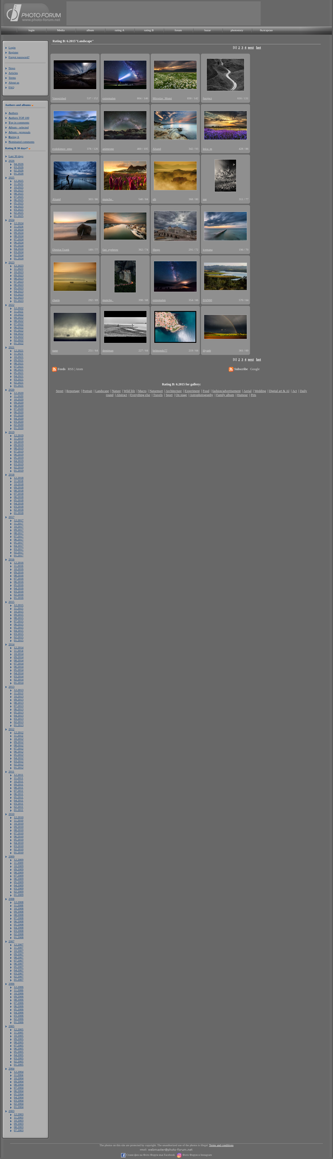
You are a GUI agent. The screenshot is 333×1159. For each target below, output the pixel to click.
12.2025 (18, 180)
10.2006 (18, 993)
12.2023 (18, 265)
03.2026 (18, 167)
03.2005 (18, 1058)
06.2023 (18, 284)
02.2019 (18, 467)
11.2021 (18, 353)
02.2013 (18, 721)
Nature (116, 391)
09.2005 (18, 1039)
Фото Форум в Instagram (197, 1154)
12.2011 (18, 774)
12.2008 (18, 902)
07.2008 (18, 918)
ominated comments (21, 141)
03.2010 (18, 846)
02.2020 (18, 424)
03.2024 (18, 252)
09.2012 (18, 741)
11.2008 (18, 905)
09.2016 (18, 572)
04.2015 (18, 630)
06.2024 (18, 242)
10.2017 (18, 526)
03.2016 (18, 591)
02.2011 (18, 806)
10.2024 (18, 229)
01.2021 (18, 385)
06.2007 (18, 963)
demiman (107, 350)
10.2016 (18, 569)
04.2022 (18, 333)
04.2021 (18, 376)
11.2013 (18, 693)
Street (59, 391)
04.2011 (18, 800)
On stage (181, 395)
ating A (14, 137)
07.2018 (18, 493)
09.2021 (18, 360)
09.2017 (18, 529)
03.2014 (18, 676)
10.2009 (18, 866)
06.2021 (18, 369)
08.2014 (18, 660)
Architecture (174, 391)
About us (14, 82)
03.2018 (18, 506)
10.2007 (18, 950)
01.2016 (18, 597)
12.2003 (18, 1114)
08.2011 (18, 787)
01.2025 (18, 215)
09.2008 (18, 911)
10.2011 (18, 781)
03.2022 (18, 336)
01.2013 (18, 725)
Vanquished (59, 98)
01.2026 (18, 173)
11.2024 (18, 226)
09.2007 (18, 954)
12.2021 (18, 350)
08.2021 (18, 363)
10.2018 (18, 484)
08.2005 (18, 1042)
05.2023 (18, 288)
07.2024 (18, 239)
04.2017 (18, 545)
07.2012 (18, 748)
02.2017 (18, 552)
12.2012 (18, 732)
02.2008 (18, 934)
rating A (119, 30)
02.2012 (18, 764)
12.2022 (18, 308)
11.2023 (18, 268)
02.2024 (18, 255)
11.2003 (18, 1117)
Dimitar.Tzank (60, 249)
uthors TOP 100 (19, 117)
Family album (225, 395)
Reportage (73, 391)
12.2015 (18, 605)
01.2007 (18, 979)
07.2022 (18, 324)
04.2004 (18, 1097)
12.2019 (18, 435)
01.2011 (18, 810)
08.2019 (18, 448)
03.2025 (18, 209)
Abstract (121, 395)
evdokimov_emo (62, 148)
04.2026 (18, 163)
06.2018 (18, 497)
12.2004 (18, 1071)
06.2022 (18, 327)
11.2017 (18, 523)
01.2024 (18, 258)
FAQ (11, 87)
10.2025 (18, 187)
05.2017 (18, 542)
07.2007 (18, 960)
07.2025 (18, 196)
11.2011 (18, 778)
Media (61, 30)
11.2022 (18, 311)
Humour (242, 395)
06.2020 (18, 412)
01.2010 (18, 852)
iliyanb (207, 350)
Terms (12, 77)
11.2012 (18, 735)
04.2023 (18, 291)
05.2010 (18, 839)
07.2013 (18, 705)
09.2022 (18, 317)
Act (294, 391)
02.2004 (18, 1103)
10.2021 (18, 356)
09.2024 (18, 232)
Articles (13, 72)
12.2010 (18, 817)
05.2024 (18, 245)
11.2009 (18, 862)
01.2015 (18, 640)
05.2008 (18, 924)
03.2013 (18, 718)
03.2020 (18, 421)
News (12, 68)
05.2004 (18, 1094)
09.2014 (18, 657)
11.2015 (18, 608)
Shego (156, 249)
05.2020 (18, 415)
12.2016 (18, 562)
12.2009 (18, 859)
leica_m (207, 148)
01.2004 (18, 1107)
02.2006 (18, 1018)
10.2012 (18, 738)
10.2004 (18, 1078)
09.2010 (18, 826)
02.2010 (18, 849)
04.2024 (18, 248)
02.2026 (18, 170)
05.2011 (18, 797)
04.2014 (18, 673)
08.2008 (18, 914)
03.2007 (18, 973)
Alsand (157, 148)
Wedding (260, 391)
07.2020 (18, 408)
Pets (253, 395)
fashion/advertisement (226, 391)
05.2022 (18, 330)
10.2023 (18, 272)
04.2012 (18, 758)
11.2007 (18, 947)
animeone (108, 148)
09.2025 (18, 190)
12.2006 (18, 986)
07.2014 (18, 663)
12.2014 (18, 647)
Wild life (129, 391)
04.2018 (18, 503)
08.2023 (18, 278)
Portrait (87, 391)
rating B (149, 30)
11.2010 (18, 820)
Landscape (102, 391)
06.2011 (18, 794)
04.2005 (18, 1055)
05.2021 (18, 372)
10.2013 (18, 696)
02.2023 (18, 297)
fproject (207, 98)
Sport (169, 395)
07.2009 (18, 875)
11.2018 (18, 480)
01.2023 (18, 300)
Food (206, 391)
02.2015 (18, 637)
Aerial (247, 391)
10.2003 (18, 1120)
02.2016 (18, 594)
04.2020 (18, 418)
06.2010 (18, 836)
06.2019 (18, 454)
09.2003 (18, 1123)
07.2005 (18, 1045)
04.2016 (18, 588)
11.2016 (18, 565)
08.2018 (18, 490)
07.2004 (18, 1087)
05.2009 (18, 882)
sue (205, 199)
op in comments (19, 122)
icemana (208, 249)
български (266, 30)
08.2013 (18, 702)
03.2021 (18, 379)
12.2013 (18, 689)
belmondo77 (160, 350)
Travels (158, 395)
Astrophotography (201, 395)
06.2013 (18, 709)
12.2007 (18, 944)
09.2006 (18, 996)
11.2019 (18, 438)
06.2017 (18, 539)
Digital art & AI (279, 391)
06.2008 (18, 921)
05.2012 (18, 754)
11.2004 (18, 1075)
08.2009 (18, 872)
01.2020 (18, 428)
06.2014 (18, 666)
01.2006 (18, 1022)
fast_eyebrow (110, 249)
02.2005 (18, 1061)
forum (178, 30)
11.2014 (18, 650)
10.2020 (18, 399)
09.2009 (18, 869)
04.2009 (18, 885)
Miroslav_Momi (162, 98)
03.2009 (18, 888)
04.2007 (18, 970)
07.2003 (18, 1130)
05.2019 (18, 457)
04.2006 (18, 1012)
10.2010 (18, 823)
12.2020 (18, 392)
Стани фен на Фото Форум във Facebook (150, 1154)
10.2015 (18, 611)
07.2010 (18, 833)
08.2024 (18, 236)
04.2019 (18, 460)
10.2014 (18, 653)
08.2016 (18, 575)
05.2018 (18, 500)
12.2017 (18, 520)
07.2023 (18, 281)
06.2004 (18, 1091)
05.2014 (18, 669)
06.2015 (18, 624)
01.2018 (18, 513)
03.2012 (18, 761)
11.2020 (18, 396)
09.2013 (18, 699)
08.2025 (18, 193)
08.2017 (18, 533)
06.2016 (18, 581)
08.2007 (18, 957)
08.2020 (18, 405)
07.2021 (18, 366)
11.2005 (18, 1032)
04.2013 (18, 715)
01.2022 (18, 343)
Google (255, 369)
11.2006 (18, 990)
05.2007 (18, 966)
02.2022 (18, 340)
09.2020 (18, 402)
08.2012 (18, 745)
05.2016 (18, 585)
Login (12, 47)
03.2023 (18, 294)
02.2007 (18, 976)
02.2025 (18, 212)
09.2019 (18, 444)
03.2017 (18, 549)
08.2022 (18, 320)
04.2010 (18, 842)
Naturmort (156, 391)
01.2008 (18, 937)
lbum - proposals (19, 132)
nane (55, 350)
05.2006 (18, 1009)
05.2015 (18, 627)
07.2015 (18, 621)
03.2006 (18, 1015)
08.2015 (18, 617)
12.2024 (18, 223)
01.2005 (18, 1064)
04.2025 (18, 206)
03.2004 (18, 1100)
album (90, 30)
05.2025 (18, 203)
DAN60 (207, 300)
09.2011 (18, 784)
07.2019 (18, 451)
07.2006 (18, 1002)
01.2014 (18, 682)
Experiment (192, 391)
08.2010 (18, 830)
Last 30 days (16, 156)
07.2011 (18, 790)
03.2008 (18, 930)
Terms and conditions (221, 1145)
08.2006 (18, 999)
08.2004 (18, 1084)
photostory (237, 30)
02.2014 (18, 679)
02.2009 (18, 891)
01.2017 (18, 555)
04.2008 (18, 927)
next (251, 47)
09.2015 (18, 614)
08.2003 (18, 1127)
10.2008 (18, 908)
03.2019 (18, 464)
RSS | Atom (75, 369)
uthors (13, 112)
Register (13, 52)
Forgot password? (19, 57)
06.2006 (18, 1006)
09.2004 (18, 1081)
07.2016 (18, 578)
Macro (142, 391)
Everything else (140, 395)
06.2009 (18, 878)
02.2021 (18, 382)
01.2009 (18, 894)
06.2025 (18, 199)
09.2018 (18, 487)
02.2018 (18, 509)
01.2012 (18, 767)
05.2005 (18, 1051)
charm (56, 300)
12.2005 (18, 1029)
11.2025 (18, 183)
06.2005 (18, 1048)
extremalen (109, 98)
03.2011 (18, 803)
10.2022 (18, 314)
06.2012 (18, 751)
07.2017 (18, 536)
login (32, 30)
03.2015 (18, 633)
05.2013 (18, 712)
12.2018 (18, 477)
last (258, 47)
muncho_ (107, 199)
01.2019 (18, 470)
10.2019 (18, 441)
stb (154, 199)
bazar (207, 30)
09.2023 (18, 275)
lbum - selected (19, 127)
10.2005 (18, 1035)
